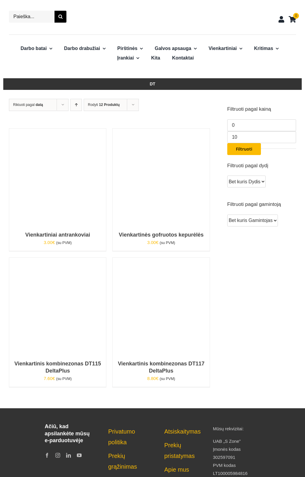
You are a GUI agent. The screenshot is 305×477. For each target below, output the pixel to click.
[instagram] (57, 455)
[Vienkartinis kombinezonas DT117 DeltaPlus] (161, 261)
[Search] (60, 17)
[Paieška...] (32, 17)
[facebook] (47, 455)
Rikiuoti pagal (28, 105)
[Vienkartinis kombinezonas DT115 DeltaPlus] (57, 261)
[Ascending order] (76, 105)
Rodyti (104, 105)
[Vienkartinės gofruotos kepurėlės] (161, 132)
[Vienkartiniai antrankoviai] (57, 132)
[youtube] (79, 455)
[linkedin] (68, 455)
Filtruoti (244, 149)
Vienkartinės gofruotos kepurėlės (161, 235)
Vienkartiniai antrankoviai (57, 235)
